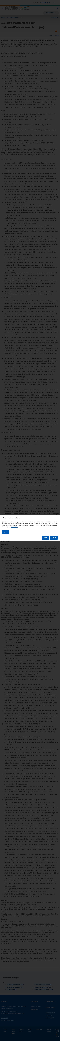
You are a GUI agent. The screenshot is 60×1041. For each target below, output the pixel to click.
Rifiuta (45, 537)
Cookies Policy (14, 527)
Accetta (54, 537)
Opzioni (5, 532)
